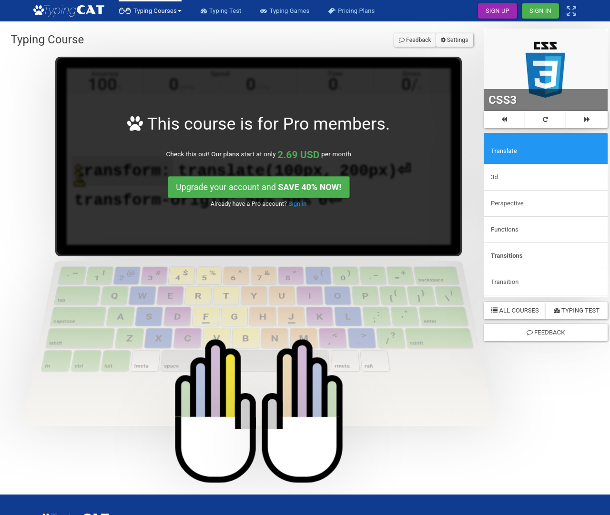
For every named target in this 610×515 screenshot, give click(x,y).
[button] (150, 10)
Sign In (540, 10)
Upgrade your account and (257, 139)
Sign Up (497, 10)
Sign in (282, 150)
